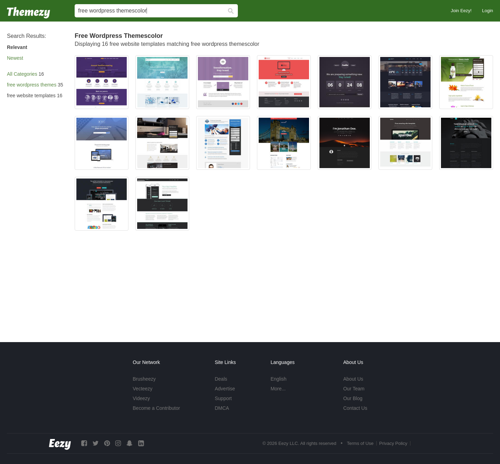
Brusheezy (144, 379)
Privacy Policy (393, 443)
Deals (221, 379)
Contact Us (355, 408)
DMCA (222, 408)
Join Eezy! (461, 10)
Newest (15, 58)
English (278, 379)
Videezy (141, 398)
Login (487, 10)
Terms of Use (360, 443)
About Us (353, 379)
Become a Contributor (156, 408)
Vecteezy (142, 388)
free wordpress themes (31, 85)
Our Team (353, 388)
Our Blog (352, 398)
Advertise (225, 388)
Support (223, 398)
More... (278, 388)
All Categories (22, 74)
